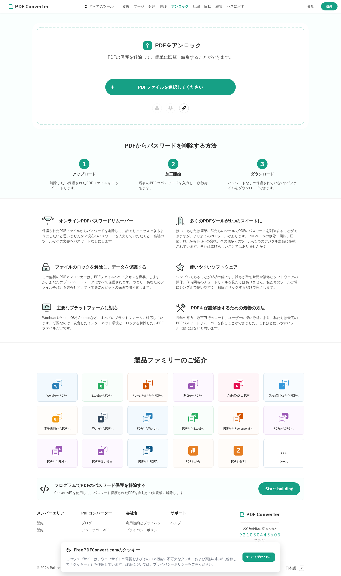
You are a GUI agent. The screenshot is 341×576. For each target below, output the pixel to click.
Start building (279, 489)
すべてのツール (99, 6)
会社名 (132, 513)
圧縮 (196, 6)
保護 (163, 6)
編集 (219, 6)
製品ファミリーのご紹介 (170, 360)
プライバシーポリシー (143, 530)
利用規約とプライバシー (145, 523)
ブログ (86, 523)
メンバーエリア (50, 513)
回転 (207, 6)
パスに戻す (235, 6)
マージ (139, 6)
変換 (125, 6)
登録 (311, 6)
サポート (178, 513)
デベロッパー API (95, 530)
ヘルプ (175, 523)
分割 (152, 6)
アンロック (180, 6)
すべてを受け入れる (258, 557)
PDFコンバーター (96, 513)
